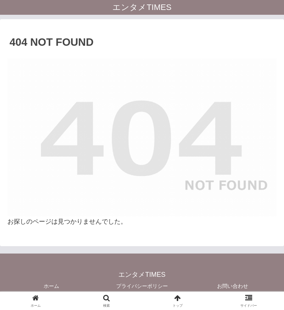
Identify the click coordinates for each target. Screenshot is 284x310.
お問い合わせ (232, 286)
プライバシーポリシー (142, 286)
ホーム (51, 286)
